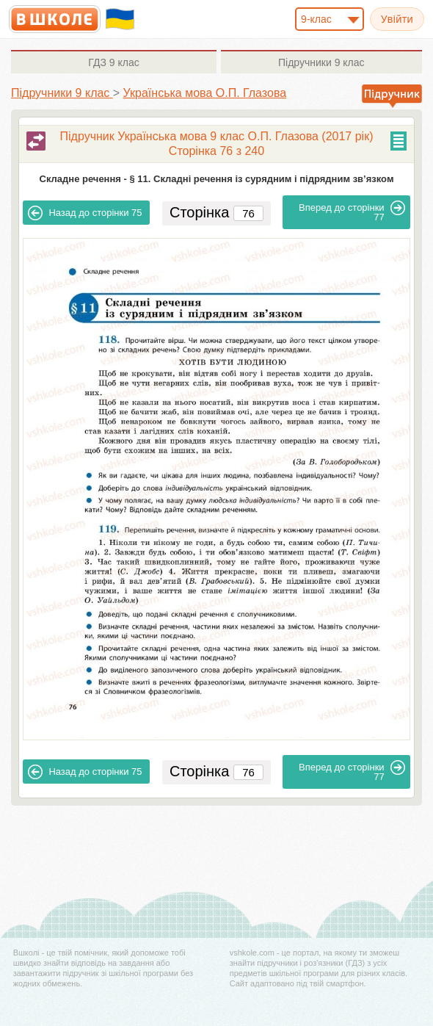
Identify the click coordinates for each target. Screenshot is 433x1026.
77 (352, 211)
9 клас (113, 62)
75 (85, 213)
